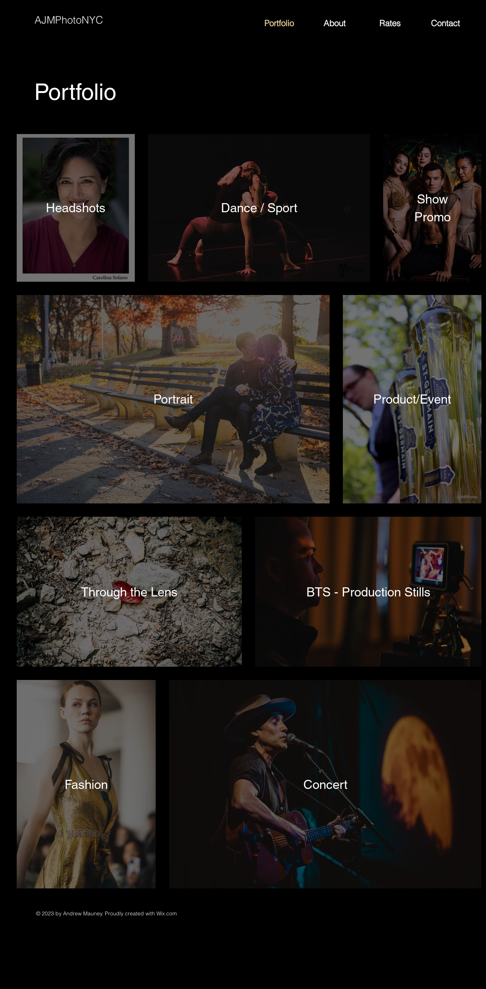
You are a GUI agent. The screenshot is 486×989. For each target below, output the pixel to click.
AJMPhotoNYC (69, 20)
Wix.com (166, 913)
